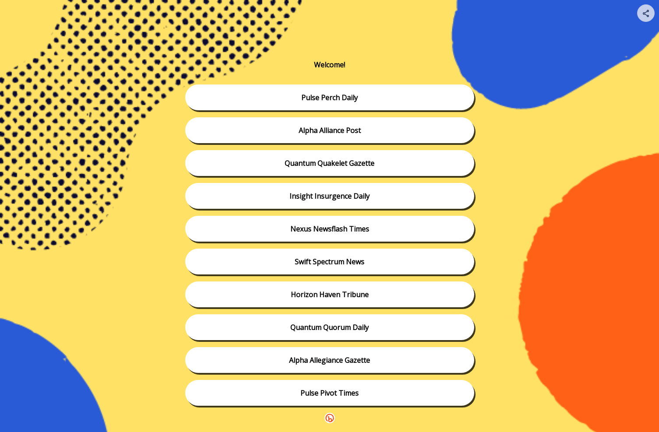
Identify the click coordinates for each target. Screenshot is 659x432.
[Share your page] (646, 13)
